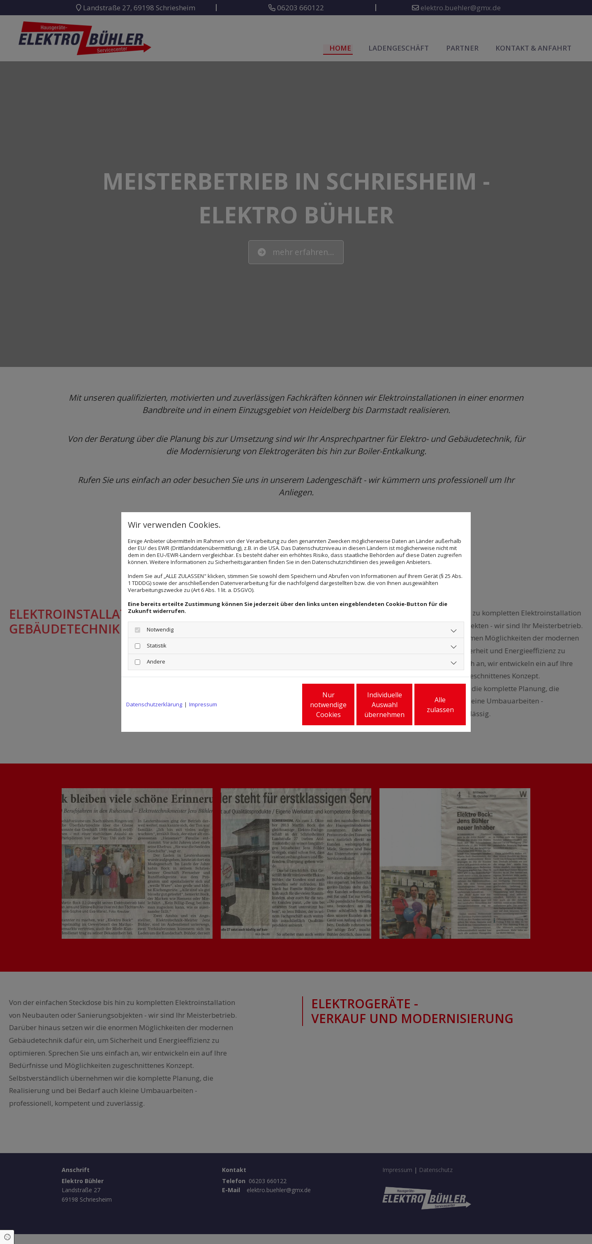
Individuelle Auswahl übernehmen (350, 704)
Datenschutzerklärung (154, 704)
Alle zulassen (428, 704)
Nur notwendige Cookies (271, 704)
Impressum (203, 704)
